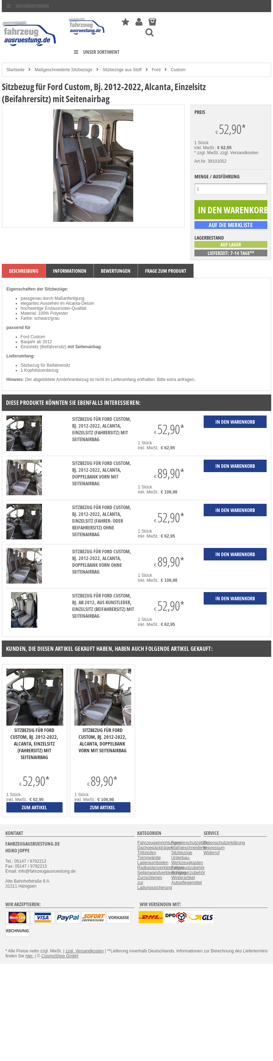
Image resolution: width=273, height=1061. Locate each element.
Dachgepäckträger (154, 847)
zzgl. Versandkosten (239, 152)
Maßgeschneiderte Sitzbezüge (63, 69)
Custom (178, 69)
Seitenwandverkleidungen (161, 872)
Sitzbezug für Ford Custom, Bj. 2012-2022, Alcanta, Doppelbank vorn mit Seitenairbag (101, 473)
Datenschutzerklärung (224, 842)
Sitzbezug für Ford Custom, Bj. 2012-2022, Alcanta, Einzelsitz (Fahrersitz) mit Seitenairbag (101, 429)
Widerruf (212, 852)
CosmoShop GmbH (59, 955)
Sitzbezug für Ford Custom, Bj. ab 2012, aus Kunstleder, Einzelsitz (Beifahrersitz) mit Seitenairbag (103, 605)
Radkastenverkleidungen (160, 867)
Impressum (214, 847)
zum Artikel (34, 807)
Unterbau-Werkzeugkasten (187, 860)
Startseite (15, 69)
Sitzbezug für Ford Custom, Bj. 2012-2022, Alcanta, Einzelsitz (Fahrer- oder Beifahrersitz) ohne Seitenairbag (101, 521)
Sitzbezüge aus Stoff (121, 69)
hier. (30, 955)
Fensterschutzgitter (189, 842)
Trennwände (149, 857)
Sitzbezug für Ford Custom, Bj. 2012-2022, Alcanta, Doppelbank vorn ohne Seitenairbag (101, 561)
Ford (156, 69)
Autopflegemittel (186, 882)
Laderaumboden (152, 862)
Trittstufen (146, 852)
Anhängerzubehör (188, 872)
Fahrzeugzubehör (188, 867)
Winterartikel (183, 877)
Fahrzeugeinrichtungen (159, 842)
